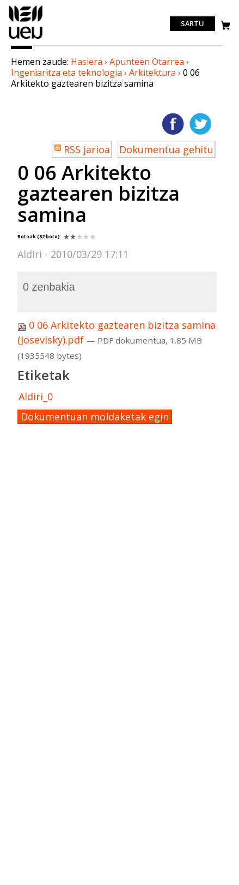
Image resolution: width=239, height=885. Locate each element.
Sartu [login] (192, 24)
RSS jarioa (87, 149)
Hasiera (86, 61)
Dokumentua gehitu (166, 149)
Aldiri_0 (36, 396)
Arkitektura (152, 72)
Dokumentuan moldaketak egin (95, 416)
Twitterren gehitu (200, 124)
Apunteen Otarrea (146, 61)
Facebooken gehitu (173, 124)
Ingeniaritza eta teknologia (66, 72)
